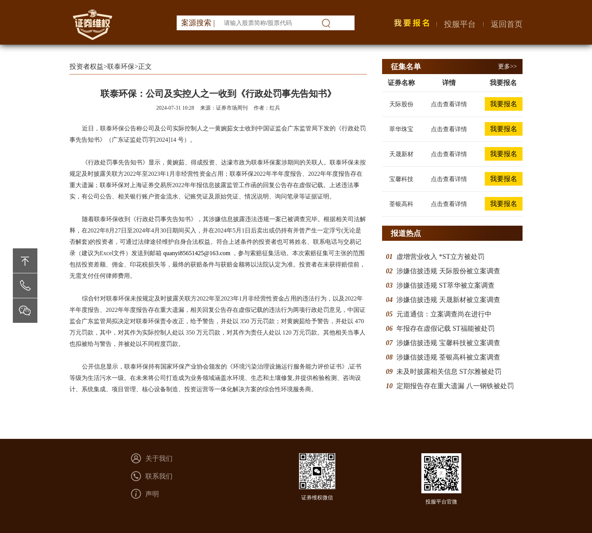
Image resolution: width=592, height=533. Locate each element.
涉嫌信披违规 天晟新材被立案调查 (448, 300)
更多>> (507, 66)
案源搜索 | (198, 23)
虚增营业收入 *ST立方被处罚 (440, 256)
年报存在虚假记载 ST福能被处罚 (445, 328)
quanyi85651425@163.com (196, 253)
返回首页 (507, 24)
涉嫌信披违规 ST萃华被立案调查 (445, 285)
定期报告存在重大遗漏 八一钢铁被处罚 (455, 386)
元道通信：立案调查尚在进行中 (444, 314)
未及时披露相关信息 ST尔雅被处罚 (448, 371)
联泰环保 (120, 66)
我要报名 (503, 104)
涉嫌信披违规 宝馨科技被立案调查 (448, 343)
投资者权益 (86, 66)
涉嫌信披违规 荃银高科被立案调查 (448, 357)
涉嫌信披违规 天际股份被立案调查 (448, 271)
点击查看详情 (449, 104)
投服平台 (460, 24)
